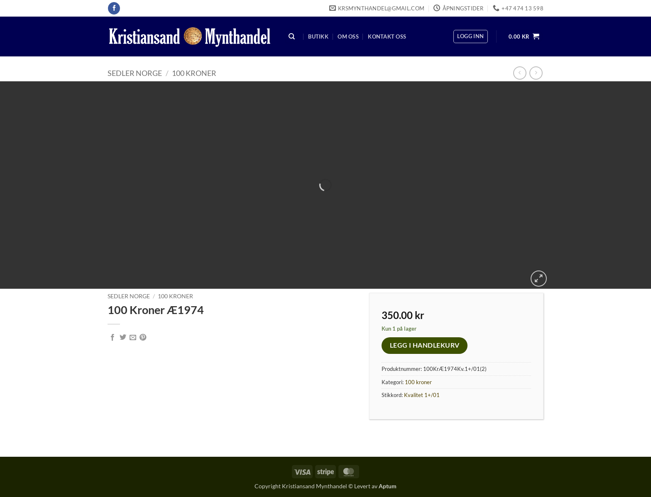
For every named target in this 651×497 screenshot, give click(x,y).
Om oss (348, 36)
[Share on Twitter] (123, 337)
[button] (470, 36)
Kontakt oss (387, 36)
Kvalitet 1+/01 (422, 395)
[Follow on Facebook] (114, 8)
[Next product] (519, 72)
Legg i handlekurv (425, 345)
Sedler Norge (135, 73)
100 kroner (194, 73)
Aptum (387, 486)
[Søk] (292, 37)
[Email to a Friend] (133, 337)
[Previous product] (535, 72)
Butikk (318, 36)
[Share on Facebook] (112, 337)
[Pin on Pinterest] (143, 337)
